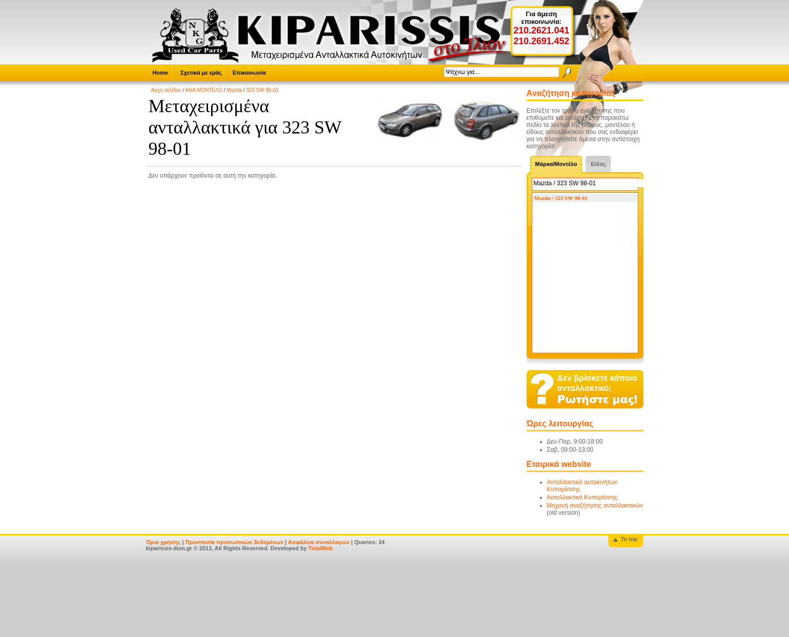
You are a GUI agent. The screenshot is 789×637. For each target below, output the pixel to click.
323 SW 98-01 (262, 90)
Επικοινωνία (249, 73)
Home (160, 73)
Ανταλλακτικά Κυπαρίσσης (582, 497)
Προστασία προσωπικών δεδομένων (234, 542)
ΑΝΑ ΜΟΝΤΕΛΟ (203, 90)
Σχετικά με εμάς (201, 73)
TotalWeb (320, 548)
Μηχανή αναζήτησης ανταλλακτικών (595, 505)
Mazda (234, 90)
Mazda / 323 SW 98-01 (561, 198)
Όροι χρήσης (163, 542)
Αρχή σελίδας (166, 90)
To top (629, 539)
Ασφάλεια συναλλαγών (319, 542)
